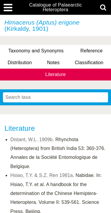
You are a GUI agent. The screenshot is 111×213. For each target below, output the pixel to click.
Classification (89, 62)
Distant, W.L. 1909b (31, 139)
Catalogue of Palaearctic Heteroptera (55, 7)
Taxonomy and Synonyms (36, 50)
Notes (53, 62)
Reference (91, 50)
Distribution (20, 62)
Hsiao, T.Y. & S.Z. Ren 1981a (41, 175)
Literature (55, 74)
